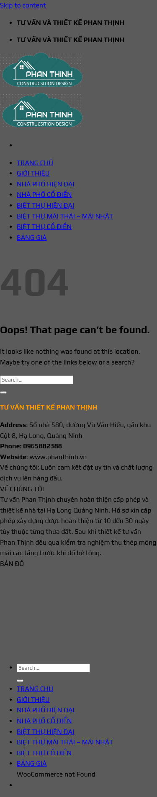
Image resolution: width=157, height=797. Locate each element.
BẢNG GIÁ (31, 237)
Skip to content (23, 5)
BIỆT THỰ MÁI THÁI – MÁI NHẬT (65, 216)
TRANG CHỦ (35, 163)
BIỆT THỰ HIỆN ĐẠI (45, 205)
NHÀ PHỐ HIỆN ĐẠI (46, 184)
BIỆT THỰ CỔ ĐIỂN (44, 227)
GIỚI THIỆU (33, 173)
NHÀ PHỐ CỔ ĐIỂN (44, 195)
